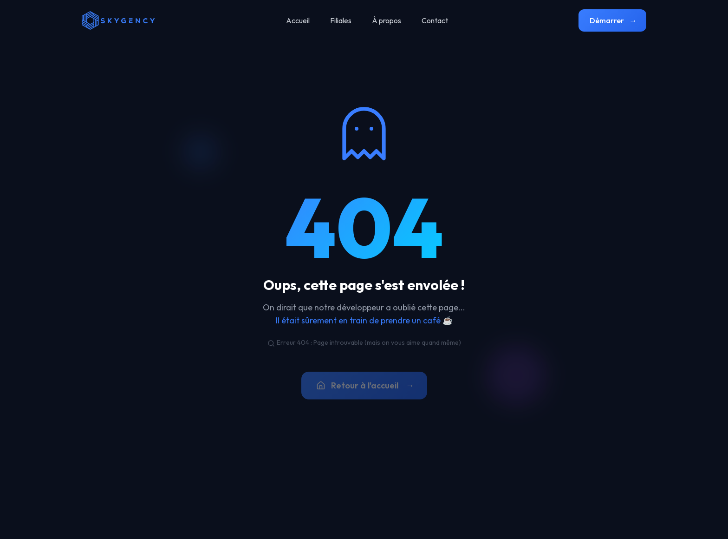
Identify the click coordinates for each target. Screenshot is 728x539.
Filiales (340, 20)
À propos (386, 20)
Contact (435, 20)
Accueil (298, 20)
